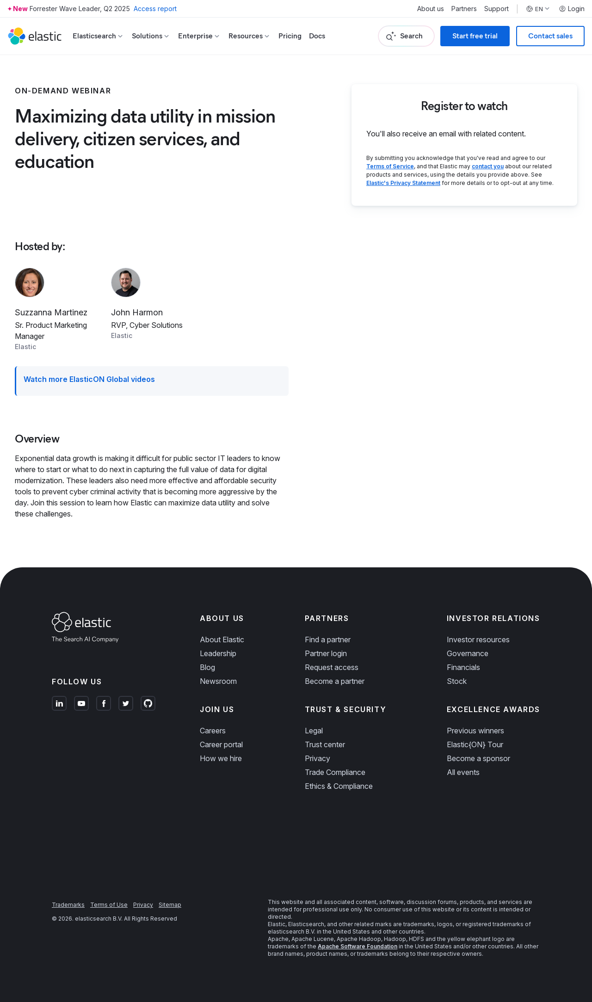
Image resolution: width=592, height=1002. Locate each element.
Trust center (325, 744)
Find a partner (328, 639)
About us (430, 9)
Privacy (317, 758)
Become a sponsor (478, 758)
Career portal (221, 744)
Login (572, 8)
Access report (155, 8)
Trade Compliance (335, 772)
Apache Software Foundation (357, 946)
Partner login (326, 653)
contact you (488, 166)
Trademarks (68, 904)
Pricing (290, 35)
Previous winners (475, 730)
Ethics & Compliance (339, 786)
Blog (207, 667)
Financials (463, 667)
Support (496, 9)
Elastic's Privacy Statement (403, 182)
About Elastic (222, 639)
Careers (213, 730)
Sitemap (170, 904)
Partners (464, 9)
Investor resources (478, 639)
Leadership (218, 653)
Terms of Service (390, 166)
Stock (457, 681)
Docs (317, 35)
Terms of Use (109, 904)
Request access (331, 667)
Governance (467, 653)
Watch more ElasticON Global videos (89, 379)
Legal (314, 730)
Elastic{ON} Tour (475, 744)
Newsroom (218, 681)
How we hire (221, 758)
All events (463, 772)
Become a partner (334, 681)
